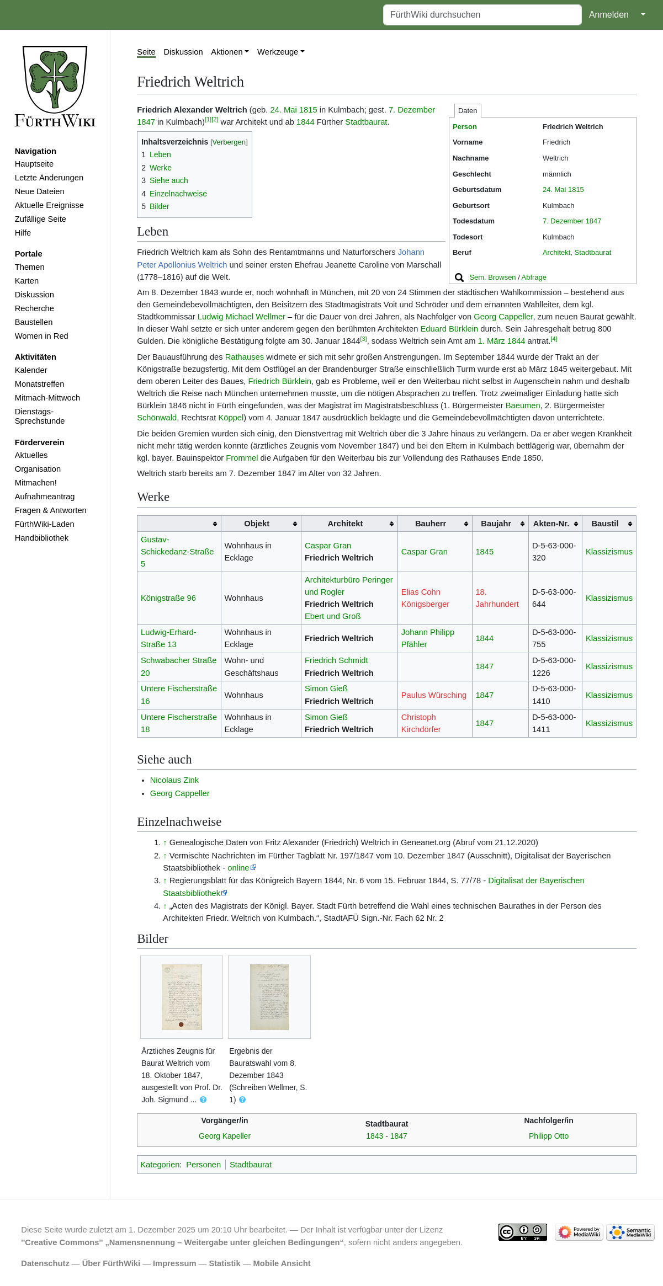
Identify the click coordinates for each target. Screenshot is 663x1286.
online (238, 867)
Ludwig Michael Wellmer (241, 316)
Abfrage (534, 277)
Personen (203, 1164)
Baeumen (523, 405)
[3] (363, 338)
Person (465, 126)
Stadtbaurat (593, 252)
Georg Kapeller (225, 1136)
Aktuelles (31, 455)
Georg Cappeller (503, 316)
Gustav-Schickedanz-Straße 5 (177, 551)
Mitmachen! (36, 482)
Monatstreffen (40, 384)
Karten (27, 280)
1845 (484, 551)
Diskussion (34, 294)
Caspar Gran (328, 545)
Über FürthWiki (111, 1263)
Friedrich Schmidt (336, 660)
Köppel (230, 417)
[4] (553, 338)
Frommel (242, 457)
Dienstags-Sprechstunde (40, 416)
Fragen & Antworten (51, 510)
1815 (576, 189)
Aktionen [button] (226, 51)
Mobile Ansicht (282, 1263)
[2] (214, 119)
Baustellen (34, 322)
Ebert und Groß (332, 616)
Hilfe (23, 232)
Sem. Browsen (492, 277)
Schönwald (157, 417)
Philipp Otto (549, 1136)
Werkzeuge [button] (277, 51)
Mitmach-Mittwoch (48, 397)
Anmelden (609, 14)
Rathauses (244, 357)
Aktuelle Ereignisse (49, 205)
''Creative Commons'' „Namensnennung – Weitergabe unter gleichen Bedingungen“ (182, 1242)
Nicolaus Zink (174, 780)
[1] (208, 119)
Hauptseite (34, 163)
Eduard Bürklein (449, 328)
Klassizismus (609, 551)
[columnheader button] (179, 524)
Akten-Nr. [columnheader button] (551, 523)
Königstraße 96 (168, 598)
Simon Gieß (326, 688)
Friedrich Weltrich (339, 557)
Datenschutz (45, 1263)
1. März (491, 341)
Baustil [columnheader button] (604, 523)
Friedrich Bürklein (279, 381)
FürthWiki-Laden (45, 524)
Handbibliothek (41, 537)
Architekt (556, 252)
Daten (468, 110)
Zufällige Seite (40, 219)
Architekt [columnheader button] (345, 523)
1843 (374, 1136)
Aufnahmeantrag (45, 496)
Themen (30, 267)
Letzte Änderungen (49, 177)
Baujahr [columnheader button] (496, 523)
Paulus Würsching (434, 695)
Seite (146, 51)
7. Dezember (563, 221)
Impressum (175, 1263)
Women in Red (41, 336)
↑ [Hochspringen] (165, 842)
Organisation (38, 469)
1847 (594, 221)
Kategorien (159, 1164)
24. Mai (554, 189)
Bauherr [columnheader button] (430, 523)
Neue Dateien (40, 191)
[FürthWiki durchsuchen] (482, 14)
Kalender (31, 370)
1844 (305, 122)
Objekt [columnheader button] (256, 523)
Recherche (34, 308)
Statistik (224, 1263)
